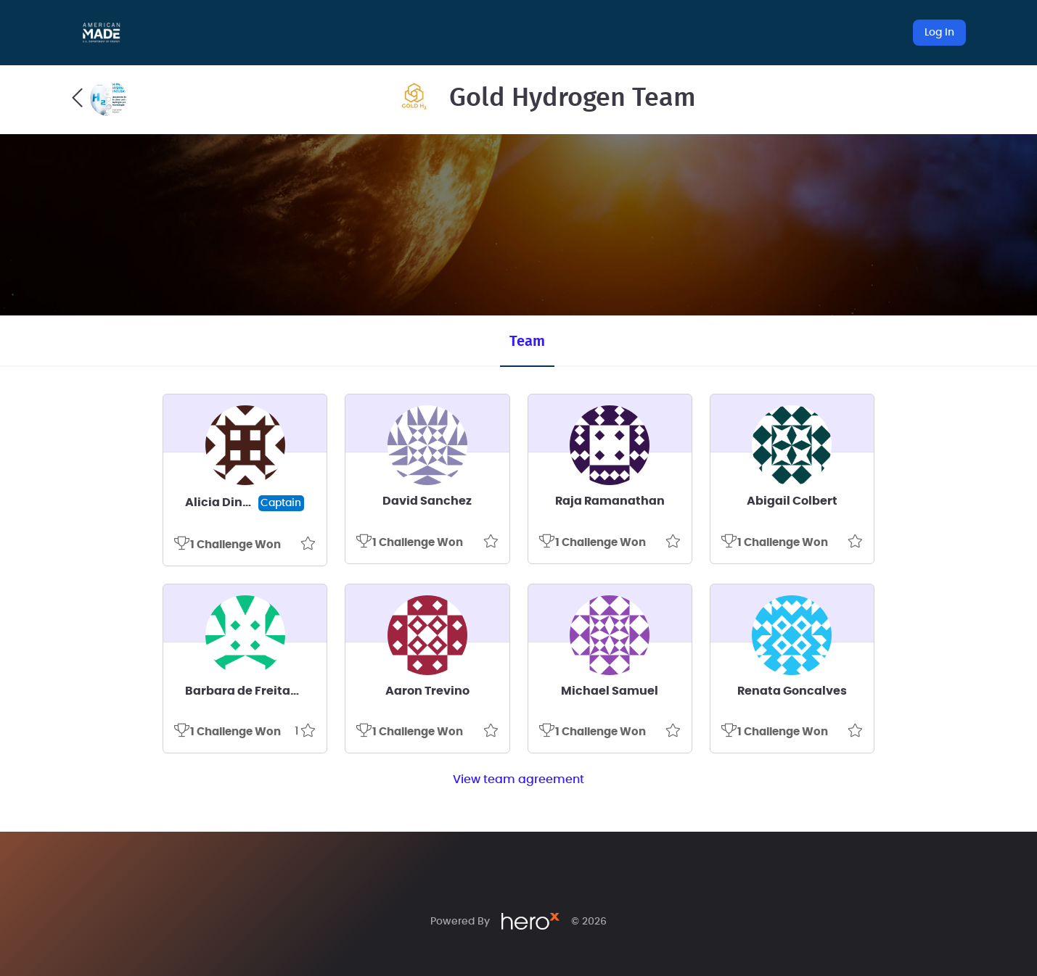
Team (527, 341)
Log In (939, 33)
